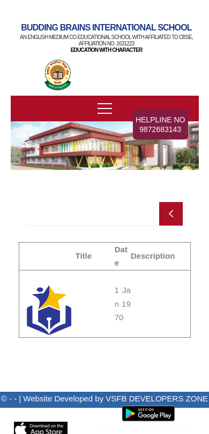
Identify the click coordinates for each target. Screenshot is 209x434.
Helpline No (160, 124)
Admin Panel (76, 412)
